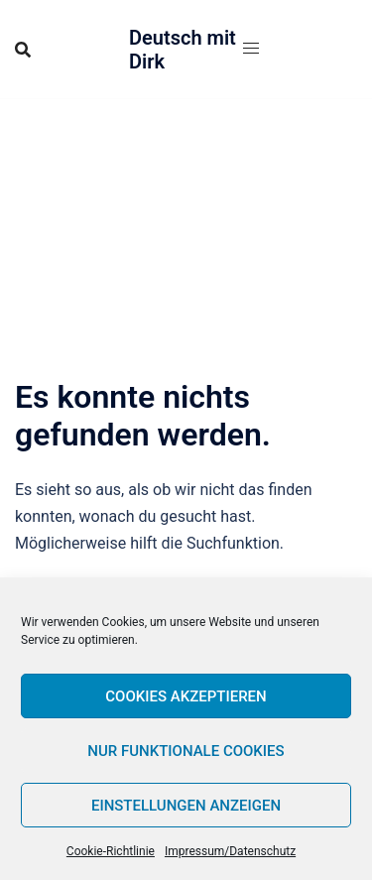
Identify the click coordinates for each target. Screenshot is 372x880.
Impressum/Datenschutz (230, 851)
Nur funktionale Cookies (185, 751)
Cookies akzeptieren (185, 696)
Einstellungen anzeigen (186, 806)
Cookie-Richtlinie (110, 851)
